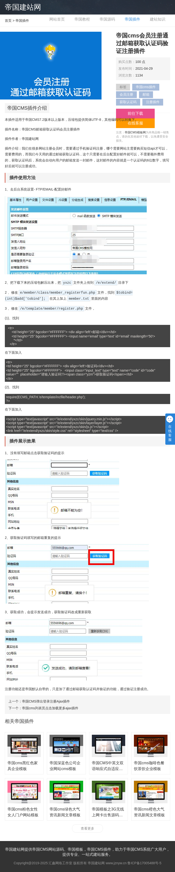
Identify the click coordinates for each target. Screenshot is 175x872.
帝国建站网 (23, 7)
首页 (8, 21)
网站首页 (57, 19)
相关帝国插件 (19, 721)
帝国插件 (132, 19)
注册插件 (153, 102)
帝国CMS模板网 (135, 132)
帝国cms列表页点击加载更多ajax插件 (50, 708)
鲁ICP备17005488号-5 (144, 863)
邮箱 (146, 94)
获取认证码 (128, 102)
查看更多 (87, 828)
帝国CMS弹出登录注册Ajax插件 (46, 701)
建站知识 (157, 19)
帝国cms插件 (146, 87)
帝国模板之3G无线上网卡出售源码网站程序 (108, 815)
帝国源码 (107, 19)
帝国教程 (82, 19)
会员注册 (126, 94)
